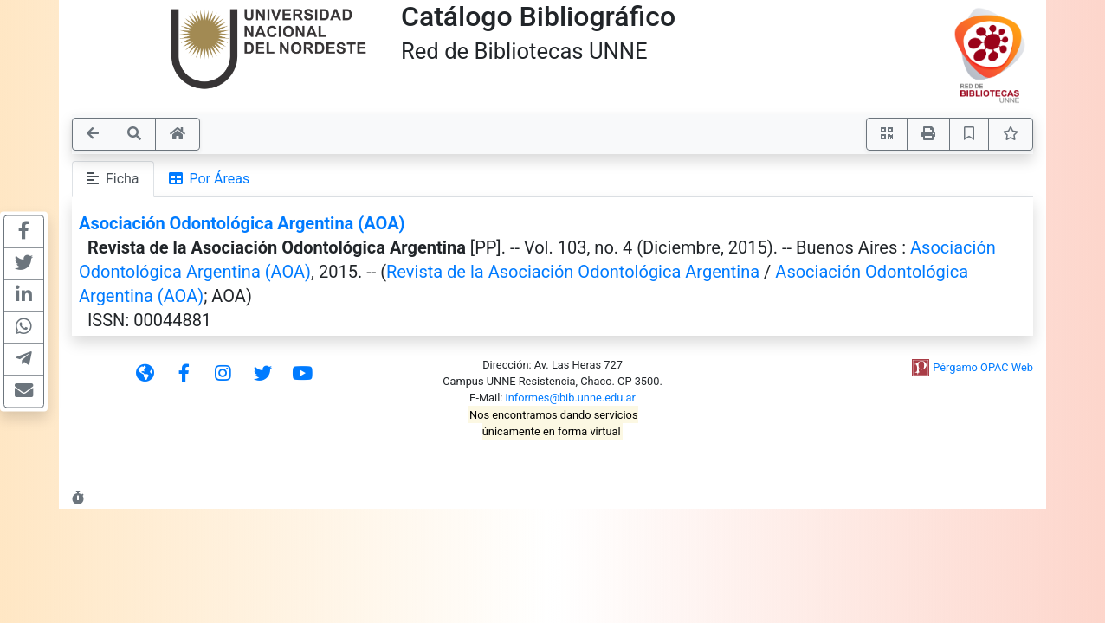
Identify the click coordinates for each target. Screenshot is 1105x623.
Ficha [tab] (113, 178)
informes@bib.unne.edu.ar (571, 397)
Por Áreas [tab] (209, 178)
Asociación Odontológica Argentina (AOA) (242, 223)
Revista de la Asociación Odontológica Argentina (572, 271)
